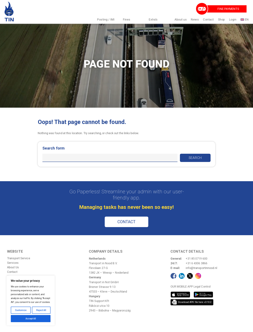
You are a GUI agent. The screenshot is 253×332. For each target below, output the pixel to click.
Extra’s (153, 20)
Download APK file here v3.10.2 (194, 306)
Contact (208, 20)
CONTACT (126, 226)
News (195, 20)
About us (180, 20)
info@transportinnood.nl (201, 272)
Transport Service (18, 263)
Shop (221, 20)
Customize (20, 310)
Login (232, 20)
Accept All (30, 318)
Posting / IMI (105, 20)
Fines (126, 20)
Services (13, 267)
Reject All (41, 310)
